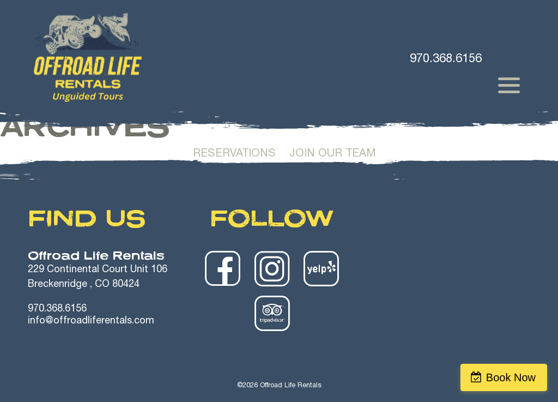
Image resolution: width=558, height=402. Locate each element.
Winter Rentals (260, 121)
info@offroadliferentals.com (91, 321)
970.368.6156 (57, 309)
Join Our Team (332, 154)
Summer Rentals (148, 121)
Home (66, 121)
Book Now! (442, 32)
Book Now (511, 377)
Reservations (234, 154)
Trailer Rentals (371, 121)
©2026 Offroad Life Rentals (279, 385)
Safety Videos (477, 121)
